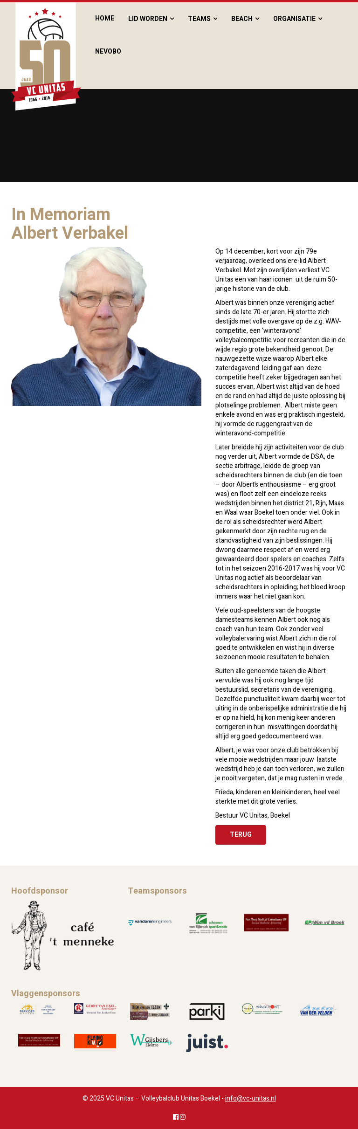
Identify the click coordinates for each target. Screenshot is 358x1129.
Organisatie (294, 19)
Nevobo (108, 51)
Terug (241, 835)
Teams (199, 19)
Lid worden (147, 19)
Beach (242, 19)
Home (104, 18)
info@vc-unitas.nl (250, 1098)
